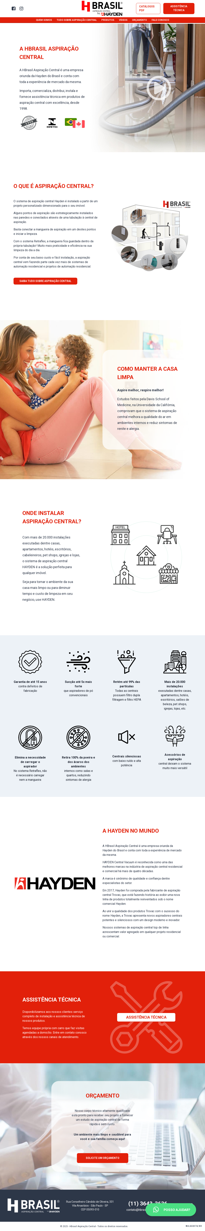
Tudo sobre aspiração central (77, 20)
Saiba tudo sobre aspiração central (45, 281)
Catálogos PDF (147, 8)
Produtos (107, 20)
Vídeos (123, 20)
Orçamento (139, 20)
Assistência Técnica (178, 8)
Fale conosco (160, 20)
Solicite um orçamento (102, 1157)
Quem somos (44, 20)
